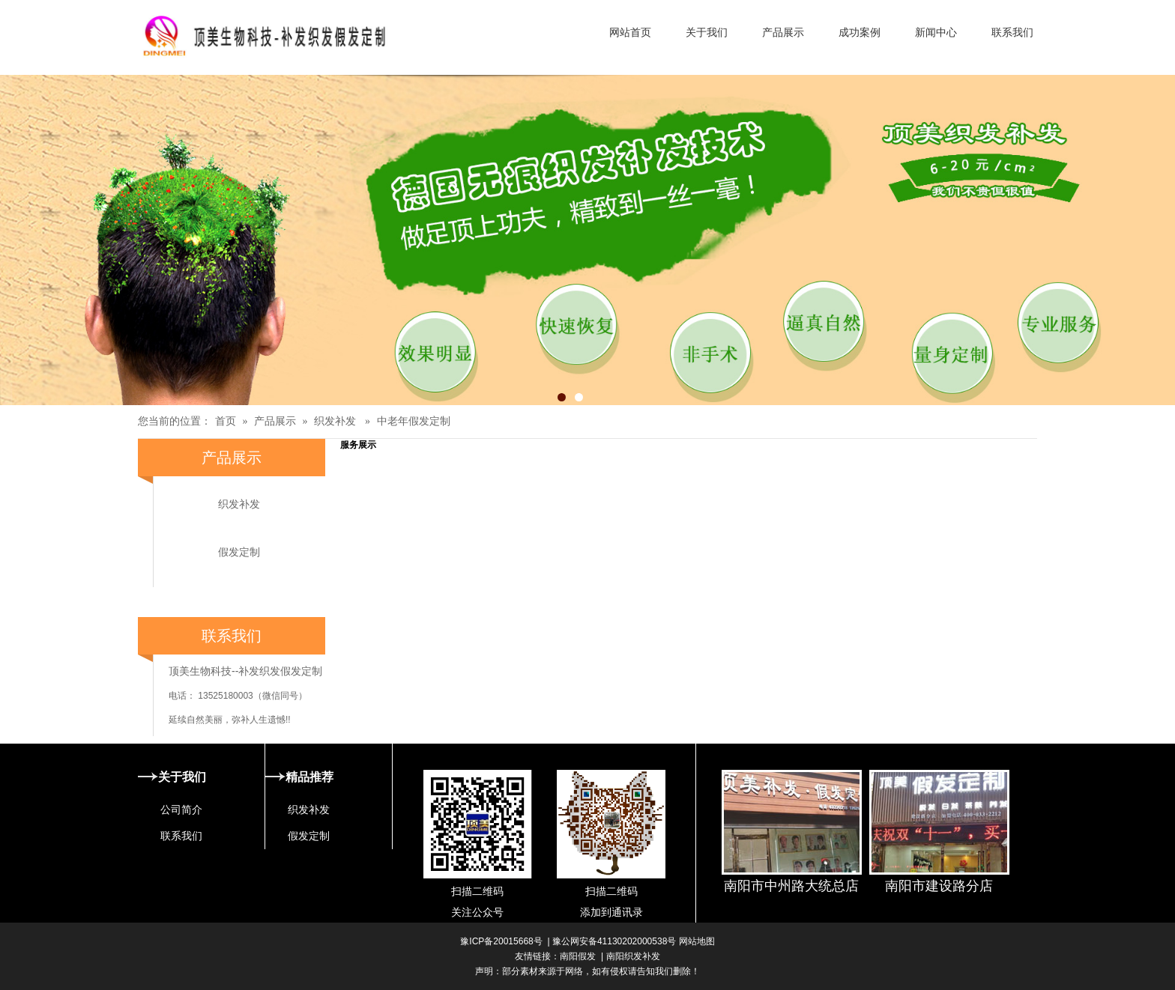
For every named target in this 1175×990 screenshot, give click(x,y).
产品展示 (275, 421)
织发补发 (335, 421)
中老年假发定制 (413, 421)
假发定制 (239, 552)
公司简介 (181, 810)
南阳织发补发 (633, 956)
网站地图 (695, 941)
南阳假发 (578, 956)
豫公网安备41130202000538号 (614, 941)
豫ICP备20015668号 (501, 941)
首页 (225, 421)
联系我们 (181, 836)
